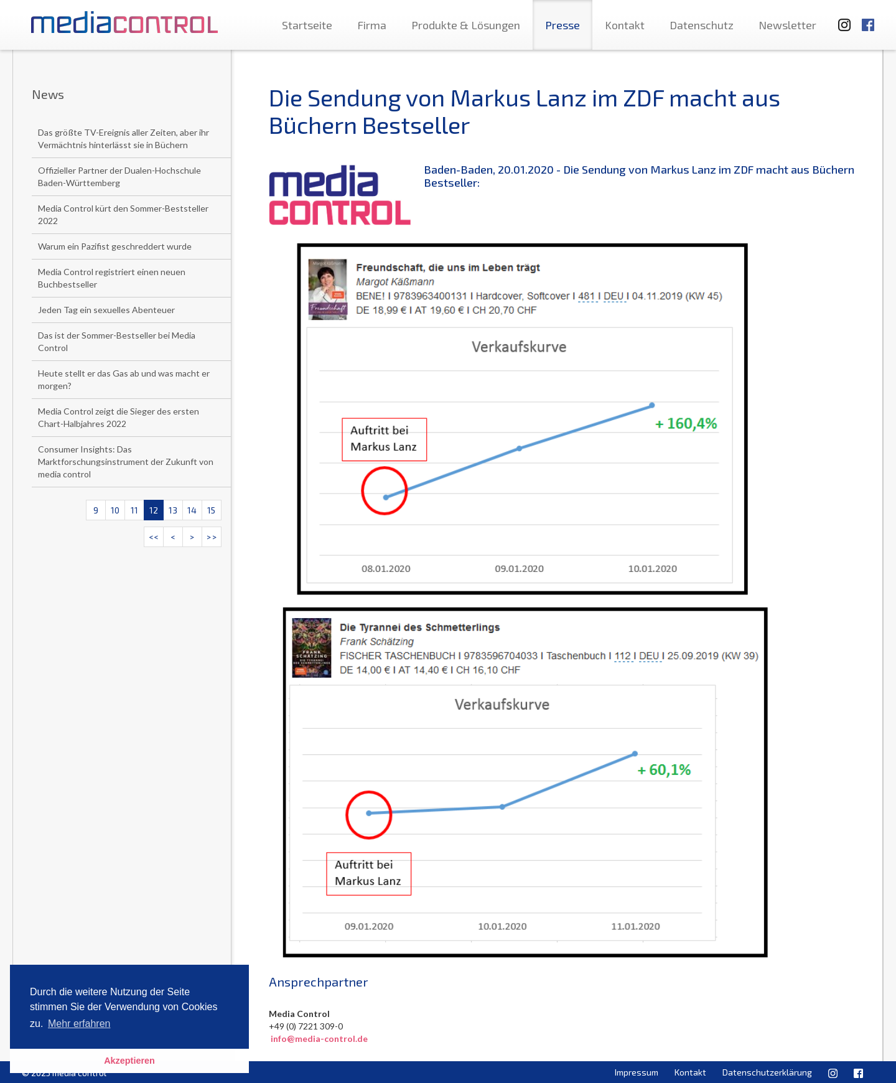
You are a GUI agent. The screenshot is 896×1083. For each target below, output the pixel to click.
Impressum (636, 1072)
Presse (562, 25)
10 (115, 510)
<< (154, 537)
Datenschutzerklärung (767, 1072)
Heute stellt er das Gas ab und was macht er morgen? (124, 379)
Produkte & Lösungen (465, 25)
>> (211, 537)
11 (134, 510)
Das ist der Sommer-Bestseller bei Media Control (116, 341)
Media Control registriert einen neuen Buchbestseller (111, 277)
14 (192, 510)
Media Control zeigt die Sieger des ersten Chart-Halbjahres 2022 (118, 417)
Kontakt (625, 25)
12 (153, 510)
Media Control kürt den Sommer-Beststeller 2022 (123, 214)
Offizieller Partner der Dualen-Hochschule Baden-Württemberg (119, 176)
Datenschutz (702, 25)
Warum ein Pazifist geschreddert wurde (115, 246)
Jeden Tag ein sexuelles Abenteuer (106, 309)
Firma (371, 25)
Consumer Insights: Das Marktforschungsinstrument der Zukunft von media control (125, 461)
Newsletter (787, 25)
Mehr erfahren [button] (79, 1023)
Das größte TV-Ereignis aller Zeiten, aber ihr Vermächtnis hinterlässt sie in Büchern (123, 138)
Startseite (307, 25)
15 (211, 510)
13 (173, 510)
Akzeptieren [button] (129, 1061)
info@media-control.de (319, 1038)
